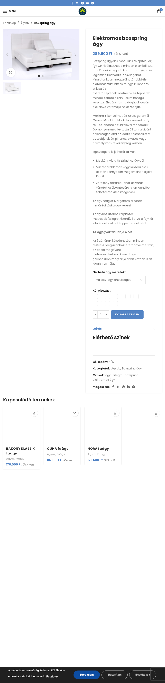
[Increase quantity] (106, 314)
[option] (39, 76)
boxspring (131, 375)
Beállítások (142, 675)
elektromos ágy (104, 380)
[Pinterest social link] (82, 3)
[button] (7, 55)
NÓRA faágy (98, 448)
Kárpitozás (101, 291)
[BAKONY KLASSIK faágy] (21, 425)
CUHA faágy (57, 448)
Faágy (20, 459)
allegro (118, 375)
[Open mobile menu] (10, 11)
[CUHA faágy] (62, 425)
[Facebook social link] (72, 3)
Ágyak (25, 23)
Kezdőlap (9, 23)
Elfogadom (86, 675)
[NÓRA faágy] (103, 425)
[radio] (95, 296)
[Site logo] (82, 11)
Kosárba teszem (127, 315)
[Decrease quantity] (95, 314)
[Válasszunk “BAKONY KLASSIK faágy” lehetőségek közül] (34, 413)
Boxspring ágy (44, 23)
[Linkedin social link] (87, 3)
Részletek (52, 676)
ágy (108, 375)
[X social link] (77, 3)
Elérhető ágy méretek (109, 272)
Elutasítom (114, 675)
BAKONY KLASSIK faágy (20, 450)
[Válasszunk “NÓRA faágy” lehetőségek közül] (115, 413)
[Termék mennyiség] (101, 314)
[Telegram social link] (92, 3)
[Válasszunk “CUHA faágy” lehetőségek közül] (74, 413)
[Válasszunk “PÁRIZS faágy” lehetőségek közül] (156, 413)
